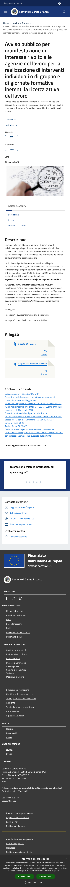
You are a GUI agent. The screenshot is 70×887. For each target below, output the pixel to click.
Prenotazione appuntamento (19, 813)
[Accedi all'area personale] (59, 3)
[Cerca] (64, 11)
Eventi (9, 753)
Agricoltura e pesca (15, 715)
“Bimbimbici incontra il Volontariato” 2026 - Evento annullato (33, 406)
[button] (35, 882)
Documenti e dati (14, 636)
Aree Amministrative (15, 615)
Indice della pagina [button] (17, 206)
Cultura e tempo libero (16, 654)
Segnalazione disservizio (17, 817)
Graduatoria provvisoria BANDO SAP (21, 393)
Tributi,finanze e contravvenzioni (21, 698)
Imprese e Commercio (16, 662)
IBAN (4, 781)
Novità (16, 23)
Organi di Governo (14, 611)
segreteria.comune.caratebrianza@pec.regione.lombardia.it (34, 788)
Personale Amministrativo (18, 632)
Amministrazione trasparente (19, 839)
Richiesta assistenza (15, 826)
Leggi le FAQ (12, 821)
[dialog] (35, 871)
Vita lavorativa (13, 658)
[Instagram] (13, 598)
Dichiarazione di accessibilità (19, 852)
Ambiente (10, 702)
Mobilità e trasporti (15, 676)
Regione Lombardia (13, 3)
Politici (9, 628)
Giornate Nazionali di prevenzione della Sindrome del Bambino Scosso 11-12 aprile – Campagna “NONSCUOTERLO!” (33, 418)
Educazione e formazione (17, 689)
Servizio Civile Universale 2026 (19, 410)
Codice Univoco (9, 800)
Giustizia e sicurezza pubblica (19, 694)
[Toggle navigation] (5, 11)
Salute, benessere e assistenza (20, 707)
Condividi (11, 119)
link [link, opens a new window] (61, 871)
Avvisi (9, 737)
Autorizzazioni (12, 711)
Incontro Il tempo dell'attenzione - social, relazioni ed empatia (33, 403)
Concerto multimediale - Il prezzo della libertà (26, 413)
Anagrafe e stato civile (16, 650)
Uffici (8, 619)
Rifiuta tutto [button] (45, 876)
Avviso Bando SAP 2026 (16, 426)
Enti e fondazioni (14, 623)
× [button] (67, 858)
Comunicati (11, 733)
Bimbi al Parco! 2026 (14, 422)
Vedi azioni (12, 125)
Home (6, 23)
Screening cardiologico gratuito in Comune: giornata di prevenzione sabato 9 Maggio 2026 (30, 398)
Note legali (11, 847)
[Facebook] (6, 598)
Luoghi (9, 749)
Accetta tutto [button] (24, 876)
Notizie (25, 23)
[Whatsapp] (20, 598)
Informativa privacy (15, 843)
